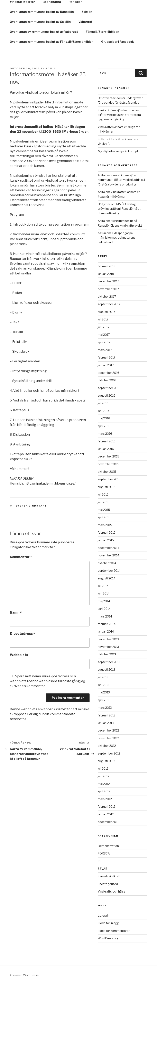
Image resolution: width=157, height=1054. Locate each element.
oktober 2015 (107, 541)
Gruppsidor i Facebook (26, 51)
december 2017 (108, 350)
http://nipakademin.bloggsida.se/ (50, 553)
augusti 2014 (106, 647)
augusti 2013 (106, 738)
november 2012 (108, 807)
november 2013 (108, 716)
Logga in (104, 984)
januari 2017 (106, 434)
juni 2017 (103, 396)
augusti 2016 (106, 464)
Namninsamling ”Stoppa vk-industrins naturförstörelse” (65, 41)
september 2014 (109, 640)
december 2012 (108, 799)
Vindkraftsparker (22, 71)
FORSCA (104, 922)
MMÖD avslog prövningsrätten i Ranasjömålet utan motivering (119, 278)
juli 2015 (103, 563)
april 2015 (104, 586)
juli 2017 (103, 388)
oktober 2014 (107, 632)
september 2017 (109, 373)
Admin (50, 137)
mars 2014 (105, 685)
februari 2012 (106, 875)
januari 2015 (106, 609)
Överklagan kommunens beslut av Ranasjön (42, 81)
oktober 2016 (107, 449)
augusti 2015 (106, 556)
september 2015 (109, 548)
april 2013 (104, 769)
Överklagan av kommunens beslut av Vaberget (44, 101)
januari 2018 (106, 343)
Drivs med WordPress (24, 1044)
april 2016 (104, 495)
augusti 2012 (106, 830)
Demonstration (108, 915)
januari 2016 (106, 518)
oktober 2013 (107, 723)
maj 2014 (104, 670)
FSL (100, 930)
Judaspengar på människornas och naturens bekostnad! (117, 307)
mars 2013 (105, 777)
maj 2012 (104, 853)
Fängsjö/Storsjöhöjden (102, 101)
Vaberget (85, 91)
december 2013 (108, 708)
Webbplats (19, 724)
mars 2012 (105, 868)
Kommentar (21, 626)
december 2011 (108, 891)
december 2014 (108, 617)
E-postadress (22, 703)
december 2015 (108, 525)
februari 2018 (107, 335)
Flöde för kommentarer (114, 1000)
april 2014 (104, 678)
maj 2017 (104, 404)
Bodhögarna (52, 71)
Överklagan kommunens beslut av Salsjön (40, 91)
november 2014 (108, 624)
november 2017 (108, 358)
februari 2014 (107, 693)
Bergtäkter (78, 61)
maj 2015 (104, 579)
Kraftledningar (51, 61)
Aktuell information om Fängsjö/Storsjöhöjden (104, 51)
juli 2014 (103, 655)
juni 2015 (104, 571)
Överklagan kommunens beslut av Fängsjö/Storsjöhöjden (51, 111)
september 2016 (109, 457)
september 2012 (109, 822)
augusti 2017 (106, 381)
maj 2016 (104, 487)
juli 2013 (103, 746)
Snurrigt (32, 14)
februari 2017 (106, 426)
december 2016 (108, 442)
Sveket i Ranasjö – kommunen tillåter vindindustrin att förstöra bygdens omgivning (119, 184)
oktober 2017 (107, 365)
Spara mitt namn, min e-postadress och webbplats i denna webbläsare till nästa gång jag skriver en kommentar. (47, 750)
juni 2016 (104, 480)
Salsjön (87, 81)
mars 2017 (105, 419)
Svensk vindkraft (31, 575)
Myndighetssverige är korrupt (118, 220)
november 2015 (108, 533)
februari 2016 (107, 510)
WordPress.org (108, 1007)
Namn (16, 682)
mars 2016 (105, 503)
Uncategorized (108, 953)
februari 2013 (106, 784)
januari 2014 (106, 700)
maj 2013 (104, 761)
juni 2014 (104, 662)
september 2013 (109, 731)
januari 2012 (106, 883)
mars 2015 (105, 594)
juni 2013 (103, 754)
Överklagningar (21, 61)
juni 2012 (103, 845)
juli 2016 (103, 472)
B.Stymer (104, 273)
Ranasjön (75, 71)
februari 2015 (107, 601)
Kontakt (56, 51)
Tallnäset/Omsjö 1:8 (109, 61)
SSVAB (102, 938)
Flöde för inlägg (108, 992)
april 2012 (104, 860)
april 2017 (104, 411)
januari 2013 (106, 792)
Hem (13, 41)
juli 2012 (103, 837)
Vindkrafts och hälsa (111, 960)
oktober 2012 (107, 815)
